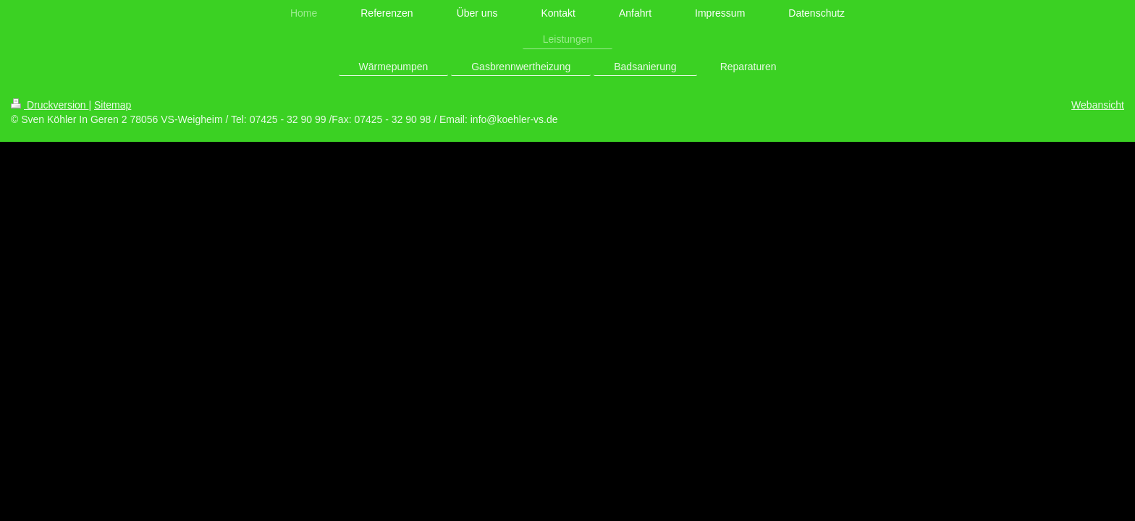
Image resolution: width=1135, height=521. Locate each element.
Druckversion (49, 105)
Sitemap (112, 105)
